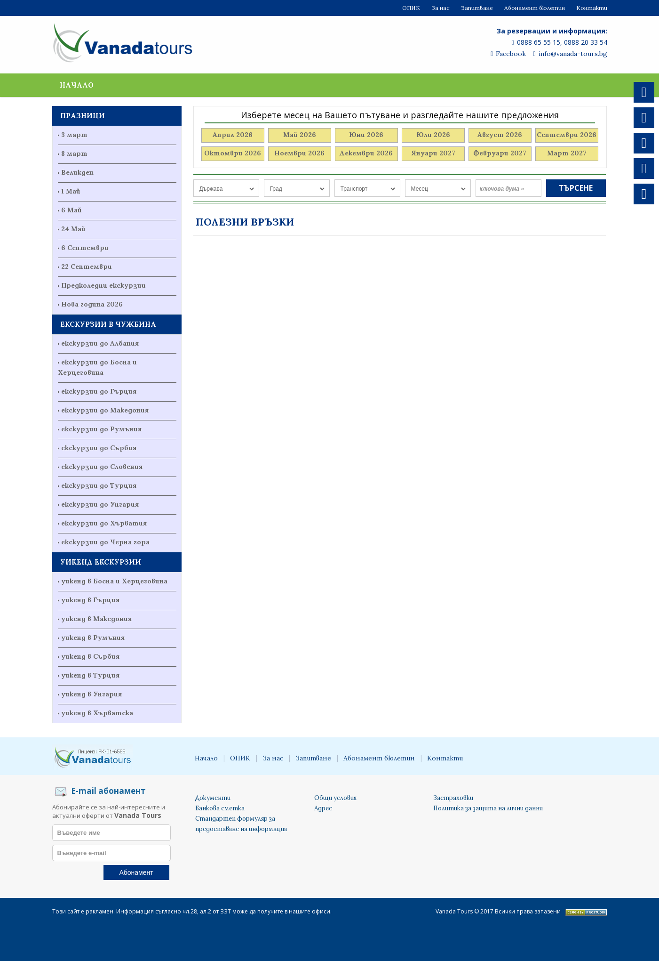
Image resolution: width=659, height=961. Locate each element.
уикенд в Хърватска (97, 713)
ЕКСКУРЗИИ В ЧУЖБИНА (108, 324)
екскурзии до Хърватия (104, 523)
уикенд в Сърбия (90, 656)
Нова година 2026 (92, 304)
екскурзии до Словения (102, 466)
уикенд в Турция (90, 675)
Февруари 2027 (499, 153)
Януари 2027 (433, 153)
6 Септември (85, 247)
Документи (212, 798)
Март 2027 (567, 153)
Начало (77, 85)
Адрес (323, 808)
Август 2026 (499, 134)
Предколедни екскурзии (103, 285)
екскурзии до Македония (105, 410)
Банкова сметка (220, 808)
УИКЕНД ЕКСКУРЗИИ (100, 561)
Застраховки (453, 798)
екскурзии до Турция (98, 485)
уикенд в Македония (96, 618)
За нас (440, 7)
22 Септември (86, 266)
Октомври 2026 (232, 153)
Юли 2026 (433, 134)
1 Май (70, 191)
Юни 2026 (366, 134)
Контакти (591, 7)
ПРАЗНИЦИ (82, 115)
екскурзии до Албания (100, 343)
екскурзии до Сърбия (98, 448)
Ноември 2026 (299, 153)
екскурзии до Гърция (98, 391)
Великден (77, 172)
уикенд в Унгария (91, 694)
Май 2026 (299, 134)
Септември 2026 (566, 134)
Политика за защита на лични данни (488, 808)
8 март (74, 153)
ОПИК (411, 7)
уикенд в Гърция (90, 600)
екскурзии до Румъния (101, 429)
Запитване (477, 7)
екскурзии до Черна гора (105, 542)
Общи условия (335, 798)
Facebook (508, 53)
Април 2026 (233, 134)
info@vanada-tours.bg (570, 53)
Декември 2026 (366, 153)
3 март (74, 134)
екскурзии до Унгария (100, 504)
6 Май (71, 210)
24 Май (73, 229)
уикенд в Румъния (93, 637)
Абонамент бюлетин (534, 7)
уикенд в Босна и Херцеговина (114, 581)
